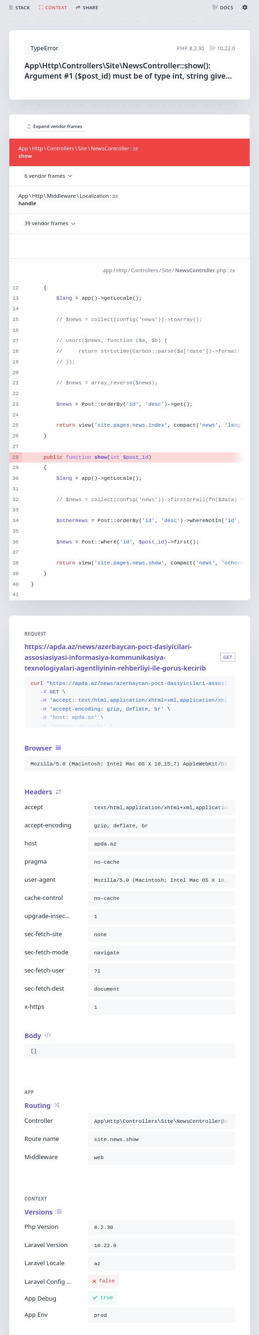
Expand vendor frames (54, 126)
